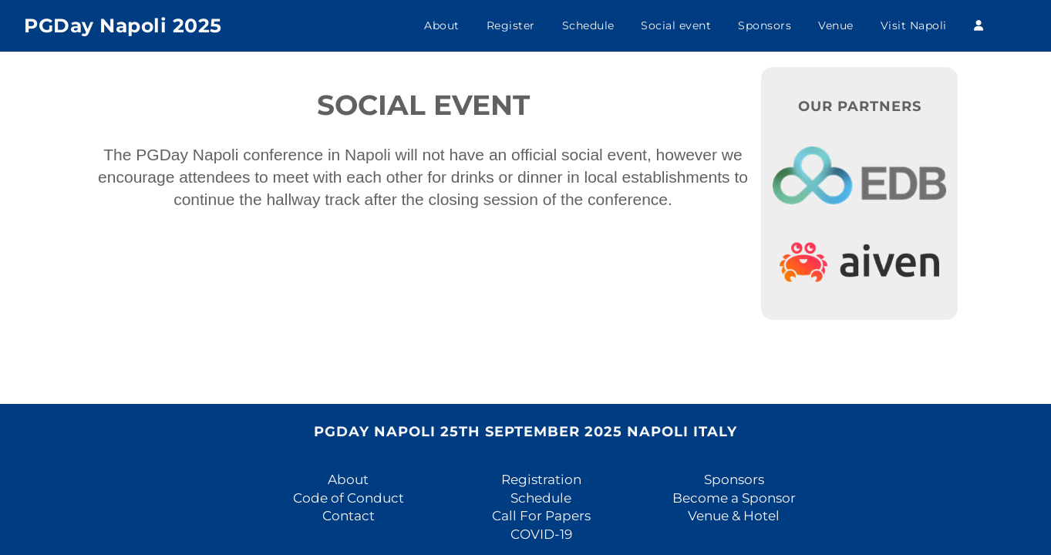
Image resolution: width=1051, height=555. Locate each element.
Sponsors (764, 25)
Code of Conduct (348, 498)
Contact (348, 515)
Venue (836, 25)
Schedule (588, 25)
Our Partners (859, 106)
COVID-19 (541, 534)
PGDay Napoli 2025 (123, 25)
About (442, 25)
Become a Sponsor (734, 498)
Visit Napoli (914, 25)
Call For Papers (541, 515)
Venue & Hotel (734, 515)
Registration (541, 479)
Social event (676, 25)
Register (511, 25)
